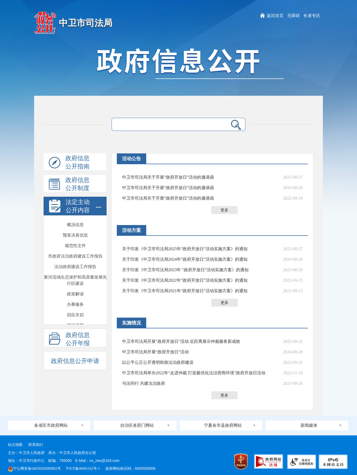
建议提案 (75, 249)
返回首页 (275, 15)
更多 (224, 210)
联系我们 (35, 445)
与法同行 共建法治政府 (143, 383)
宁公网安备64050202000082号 (34, 469)
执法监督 (75, 302)
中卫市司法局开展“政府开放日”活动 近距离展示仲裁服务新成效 (181, 341)
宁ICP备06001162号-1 (83, 469)
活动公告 (131, 158)
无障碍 (293, 15)
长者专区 (311, 15)
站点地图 (15, 445)
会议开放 (75, 270)
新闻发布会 (75, 281)
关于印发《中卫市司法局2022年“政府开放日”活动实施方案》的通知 (185, 280)
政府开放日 (75, 260)
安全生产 (75, 312)
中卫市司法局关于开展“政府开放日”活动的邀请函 (168, 177)
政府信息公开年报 (69, 339)
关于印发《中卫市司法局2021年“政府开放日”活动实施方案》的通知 (185, 291)
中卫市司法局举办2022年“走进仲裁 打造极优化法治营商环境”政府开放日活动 (193, 373)
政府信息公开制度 (69, 184)
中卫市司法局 (85, 23)
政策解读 (75, 218)
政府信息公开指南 (69, 162)
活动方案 (131, 230)
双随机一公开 (75, 291)
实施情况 (131, 322)
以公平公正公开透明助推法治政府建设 (157, 362)
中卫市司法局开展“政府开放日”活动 (155, 352)
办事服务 (75, 228)
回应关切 (75, 239)
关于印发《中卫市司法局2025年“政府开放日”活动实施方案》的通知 (185, 249)
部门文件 (75, 323)
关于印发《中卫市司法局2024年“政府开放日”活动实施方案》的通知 (185, 259)
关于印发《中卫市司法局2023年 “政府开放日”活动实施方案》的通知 (185, 270)
